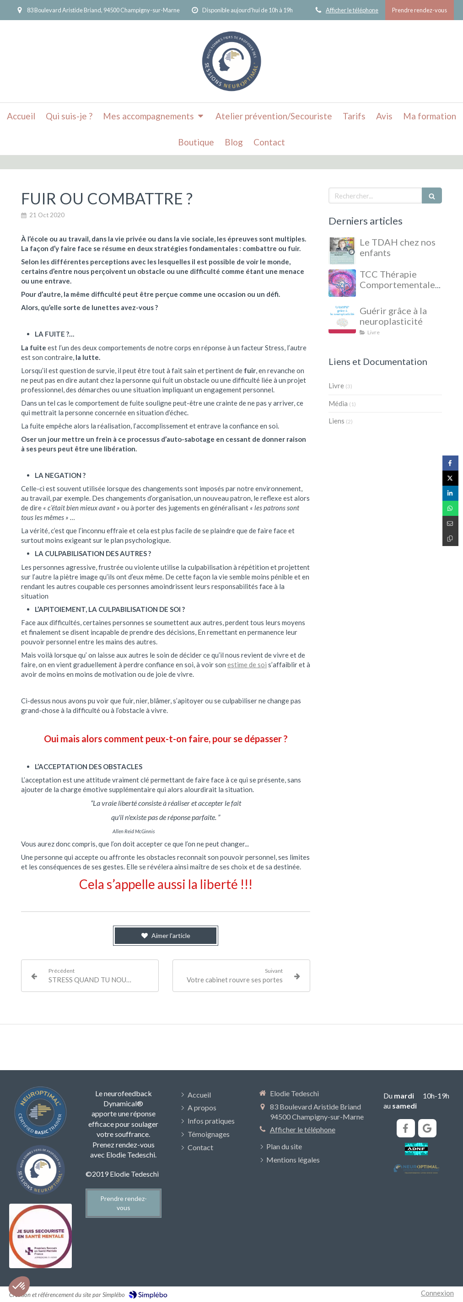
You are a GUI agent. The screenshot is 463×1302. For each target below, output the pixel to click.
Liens (336, 421)
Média (338, 403)
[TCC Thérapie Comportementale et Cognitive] (342, 283)
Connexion (437, 1293)
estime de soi (247, 664)
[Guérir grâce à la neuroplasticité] (342, 319)
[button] (19, 1286)
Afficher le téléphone (352, 10)
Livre (336, 385)
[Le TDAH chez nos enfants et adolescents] (342, 251)
